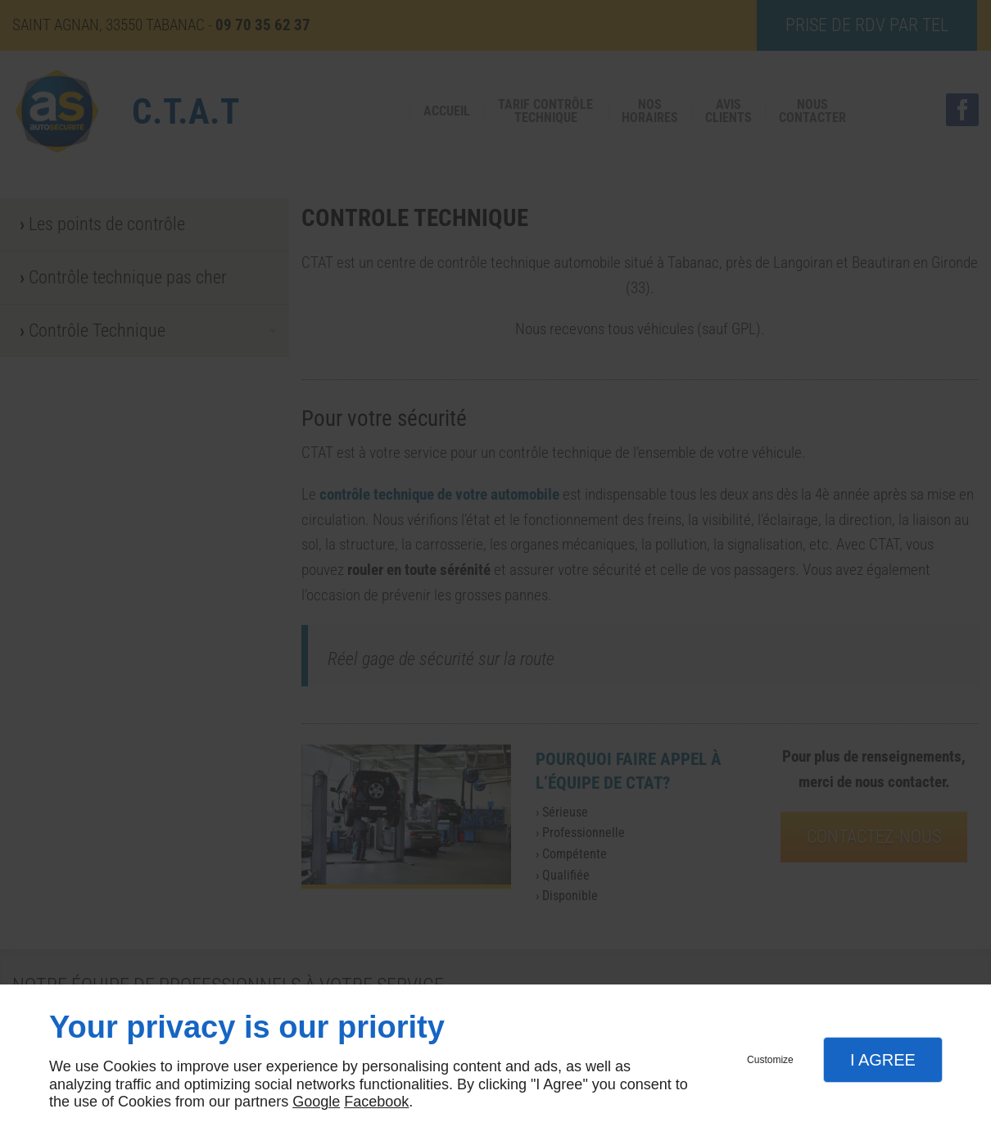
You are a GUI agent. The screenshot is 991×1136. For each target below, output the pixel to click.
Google (316, 1101)
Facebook (376, 1101)
